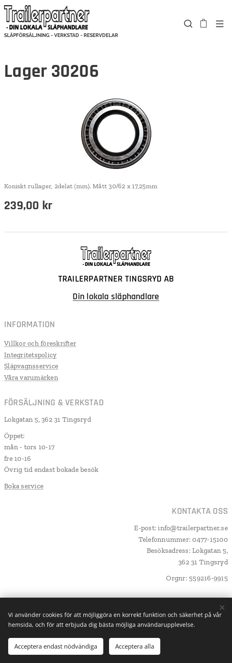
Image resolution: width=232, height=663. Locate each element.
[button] (187, 23)
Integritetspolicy (30, 354)
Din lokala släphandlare (116, 297)
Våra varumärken (31, 377)
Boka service (23, 486)
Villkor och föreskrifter (40, 343)
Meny (219, 23)
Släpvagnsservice (31, 366)
